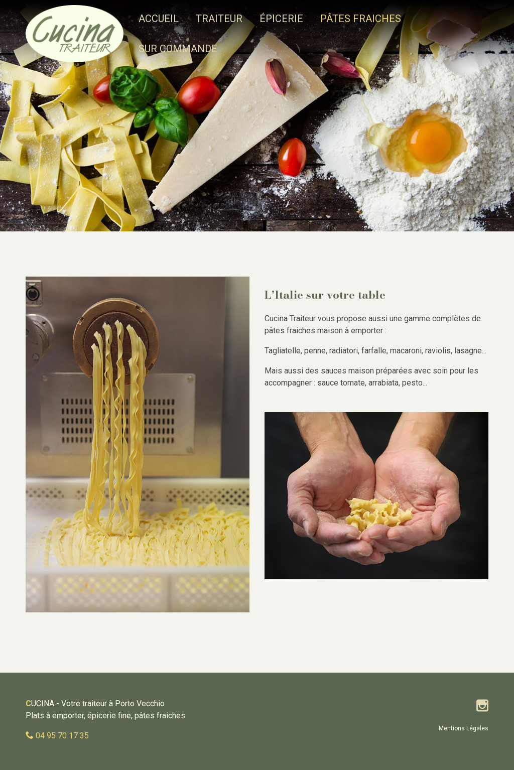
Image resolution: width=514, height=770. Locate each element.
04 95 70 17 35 (62, 735)
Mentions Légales (463, 728)
